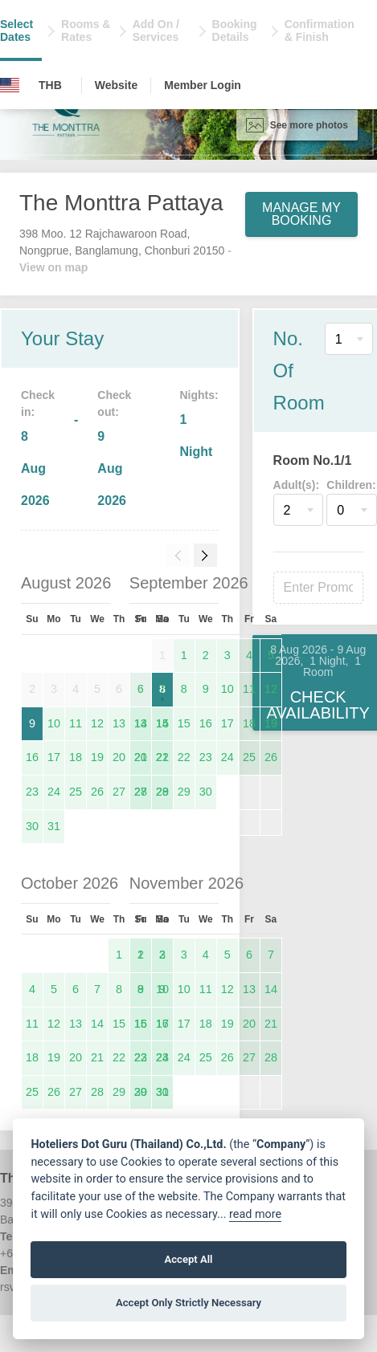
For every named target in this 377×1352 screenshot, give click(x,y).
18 (75, 757)
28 (162, 791)
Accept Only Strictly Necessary (188, 1303)
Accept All (188, 1259)
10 (53, 723)
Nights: (198, 395)
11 (75, 723)
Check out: (114, 403)
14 (162, 723)
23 (32, 791)
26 (97, 791)
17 (53, 757)
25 (75, 791)
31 (53, 826)
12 (97, 723)
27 (119, 791)
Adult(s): (296, 484)
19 (97, 757)
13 (119, 723)
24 (53, 791)
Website (116, 85)
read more (255, 1214)
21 (162, 757)
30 (32, 826)
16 (32, 757)
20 (119, 757)
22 (184, 757)
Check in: (38, 403)
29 (184, 791)
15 (184, 723)
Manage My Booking (301, 214)
